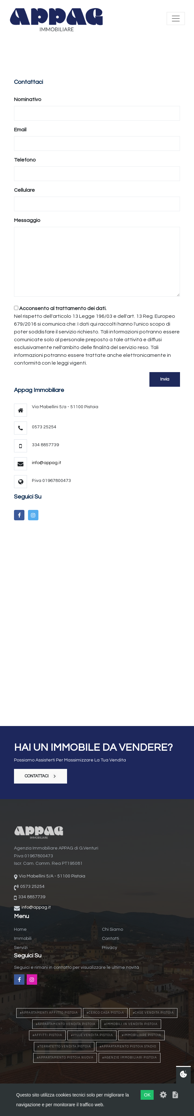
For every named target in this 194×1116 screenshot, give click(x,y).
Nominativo (27, 99)
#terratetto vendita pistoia (64, 1046)
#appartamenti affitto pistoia (49, 1012)
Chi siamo (112, 929)
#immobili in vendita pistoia (131, 1024)
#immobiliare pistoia (141, 1035)
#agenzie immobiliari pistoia (129, 1057)
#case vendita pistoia (153, 1012)
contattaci (40, 776)
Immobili (23, 938)
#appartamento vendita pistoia (65, 1024)
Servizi (21, 947)
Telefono (25, 159)
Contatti (110, 938)
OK (147, 1094)
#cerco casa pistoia (105, 1012)
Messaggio (27, 220)
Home (20, 929)
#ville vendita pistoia (92, 1035)
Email (20, 129)
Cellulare (24, 190)
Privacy (109, 947)
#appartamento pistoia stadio (128, 1046)
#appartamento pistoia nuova (65, 1057)
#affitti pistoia (47, 1035)
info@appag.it (46, 463)
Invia (164, 379)
